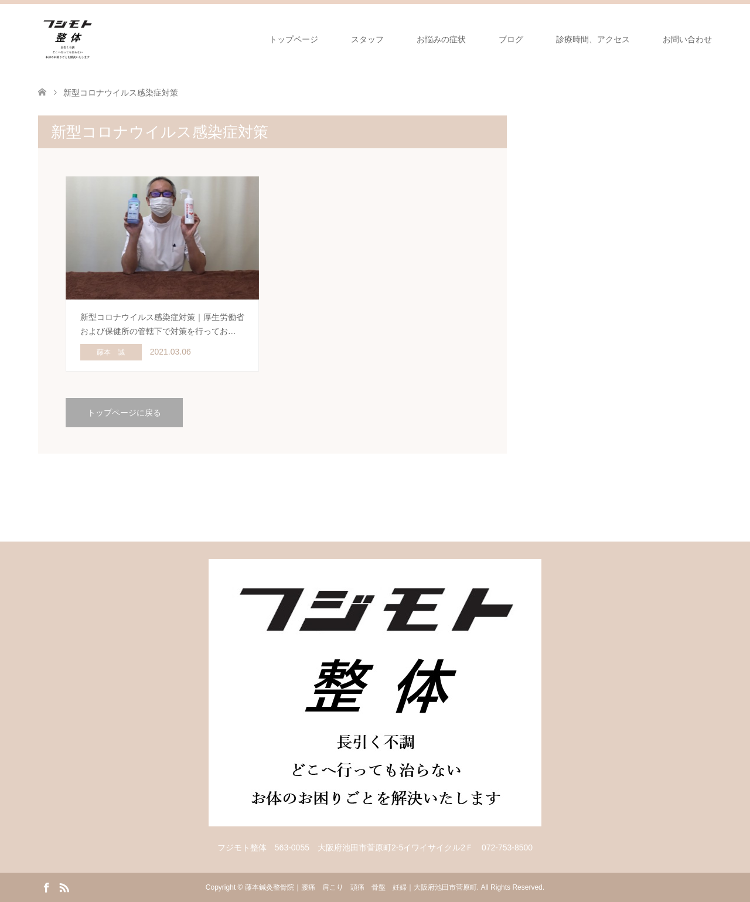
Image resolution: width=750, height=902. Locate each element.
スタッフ (367, 39)
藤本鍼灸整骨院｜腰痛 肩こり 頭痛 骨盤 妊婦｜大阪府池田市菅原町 (361, 887)
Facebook (46, 887)
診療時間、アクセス (593, 39)
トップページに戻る (124, 412)
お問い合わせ (687, 39)
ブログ (511, 39)
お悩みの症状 (441, 39)
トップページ (293, 39)
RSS (64, 887)
